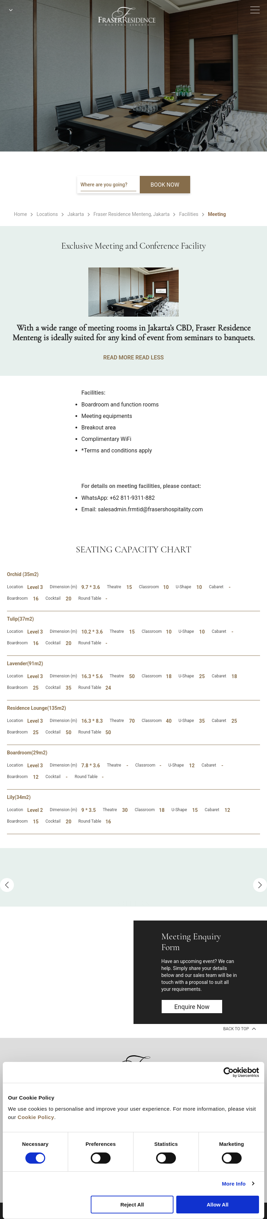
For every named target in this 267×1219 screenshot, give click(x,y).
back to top (239, 1028)
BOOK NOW (165, 184)
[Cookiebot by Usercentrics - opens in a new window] (228, 1072)
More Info (233, 1184)
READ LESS (149, 357)
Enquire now (191, 1006)
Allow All (217, 1205)
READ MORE (118, 357)
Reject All (132, 1205)
